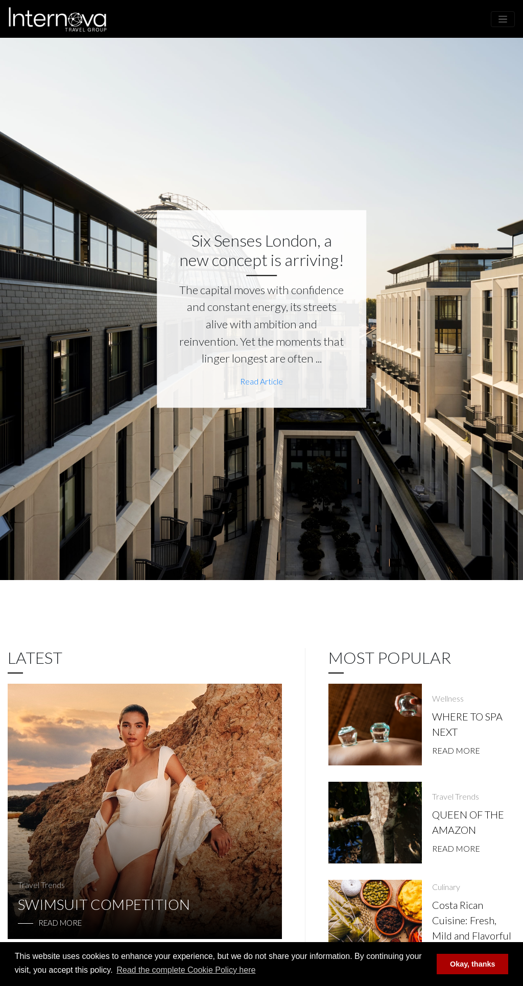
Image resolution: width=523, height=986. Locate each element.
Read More (456, 750)
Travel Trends (41, 884)
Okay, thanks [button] (472, 964)
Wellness (448, 698)
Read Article (261, 381)
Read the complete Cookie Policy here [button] (185, 970)
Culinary (446, 887)
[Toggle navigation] (503, 19)
